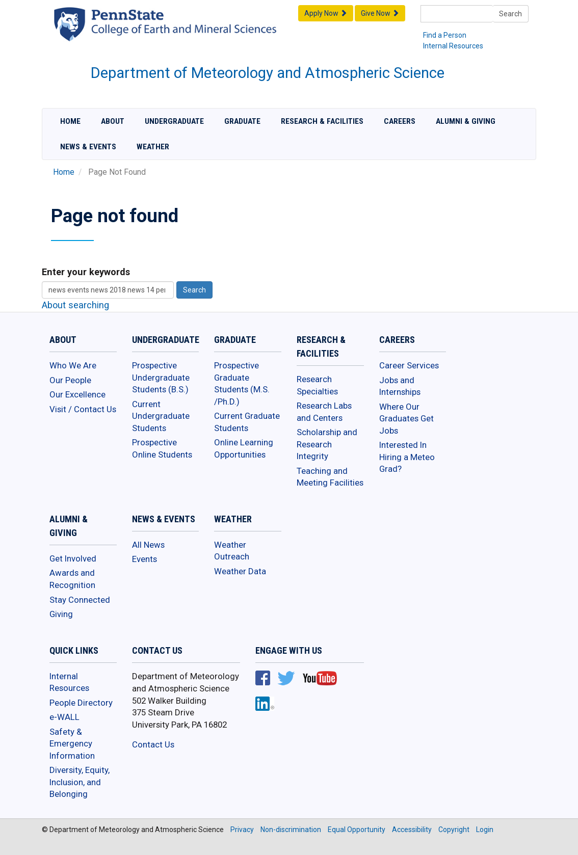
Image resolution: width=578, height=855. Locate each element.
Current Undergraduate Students (161, 416)
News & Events (88, 146)
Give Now (380, 13)
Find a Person (444, 35)
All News (148, 545)
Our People (70, 380)
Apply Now (325, 13)
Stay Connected (79, 600)
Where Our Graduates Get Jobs (406, 419)
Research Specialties (317, 385)
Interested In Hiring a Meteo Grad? (407, 457)
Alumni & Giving (465, 121)
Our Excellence (77, 394)
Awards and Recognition (72, 579)
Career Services (409, 365)
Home (70, 121)
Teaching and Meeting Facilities (330, 477)
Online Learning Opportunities (243, 448)
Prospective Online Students (162, 448)
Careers (399, 121)
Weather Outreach (231, 551)
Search (510, 14)
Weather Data (240, 571)
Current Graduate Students (247, 422)
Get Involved (72, 558)
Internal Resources (453, 46)
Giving (61, 614)
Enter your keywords (86, 271)
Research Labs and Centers (324, 411)
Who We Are (72, 365)
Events (144, 559)
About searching (75, 305)
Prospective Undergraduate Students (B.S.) (161, 377)
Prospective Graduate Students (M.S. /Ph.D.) (242, 383)
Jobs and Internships (400, 386)
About (112, 121)
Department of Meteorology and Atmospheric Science (267, 73)
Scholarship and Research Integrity (327, 444)
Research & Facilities (322, 121)
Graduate (242, 121)
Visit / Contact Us (82, 409)
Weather (153, 146)
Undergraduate (174, 121)
